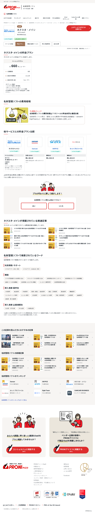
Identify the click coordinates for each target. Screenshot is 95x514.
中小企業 (21, 308)
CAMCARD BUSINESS (81, 390)
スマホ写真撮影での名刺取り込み (14, 278)
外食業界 (25, 291)
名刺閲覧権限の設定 (59, 282)
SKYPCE (55, 148)
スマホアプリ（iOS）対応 (12, 269)
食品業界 (16, 291)
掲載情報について (78, 48)
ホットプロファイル (76, 148)
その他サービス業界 (46, 295)
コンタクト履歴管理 (45, 282)
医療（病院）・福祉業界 (38, 291)
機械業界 (72, 291)
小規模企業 (31, 308)
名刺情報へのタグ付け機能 (28, 282)
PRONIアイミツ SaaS (9, 22)
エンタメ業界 (24, 295)
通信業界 (63, 291)
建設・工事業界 (53, 291)
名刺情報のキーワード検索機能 (73, 278)
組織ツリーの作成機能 (11, 282)
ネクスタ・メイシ (52, 22)
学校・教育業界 (60, 295)
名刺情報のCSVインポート (54, 278)
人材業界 (70, 295)
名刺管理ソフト (22, 22)
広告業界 (34, 295)
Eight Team (46, 390)
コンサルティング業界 (11, 295)
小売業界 (7, 291)
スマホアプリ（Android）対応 (31, 269)
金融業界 (79, 295)
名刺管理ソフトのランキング (37, 22)
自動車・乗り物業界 (10, 299)
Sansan (35, 148)
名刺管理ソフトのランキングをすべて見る (14, 400)
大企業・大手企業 (10, 308)
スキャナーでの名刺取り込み (35, 278)
